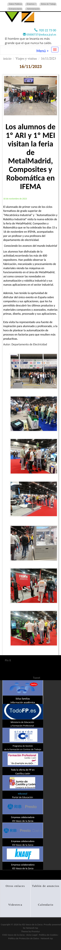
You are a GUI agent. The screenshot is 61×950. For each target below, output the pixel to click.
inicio (7, 58)
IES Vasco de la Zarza (32, 924)
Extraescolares (15, 9)
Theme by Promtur (30, 931)
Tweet (36, 678)
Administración (33, 9)
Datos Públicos (15, 4)
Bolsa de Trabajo (48, 4)
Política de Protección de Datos (23, 938)
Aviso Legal (31, 934)
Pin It (8, 660)
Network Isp (32, 927)
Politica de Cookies (48, 934)
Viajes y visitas (26, 58)
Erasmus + (31, 4)
